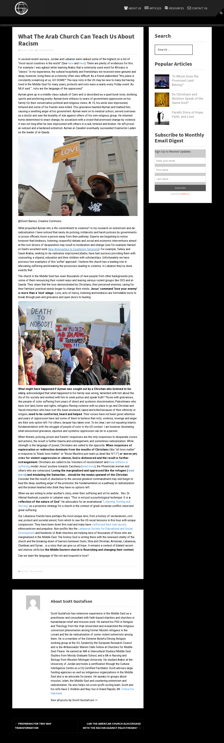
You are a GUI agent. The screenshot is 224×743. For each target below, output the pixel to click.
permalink (37, 571)
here (70, 63)
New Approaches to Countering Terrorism (73, 249)
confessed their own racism (109, 524)
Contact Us (199, 8)
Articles (155, 8)
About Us (135, 8)
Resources (176, 8)
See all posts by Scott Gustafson (72, 700)
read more (88, 466)
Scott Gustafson (45, 50)
